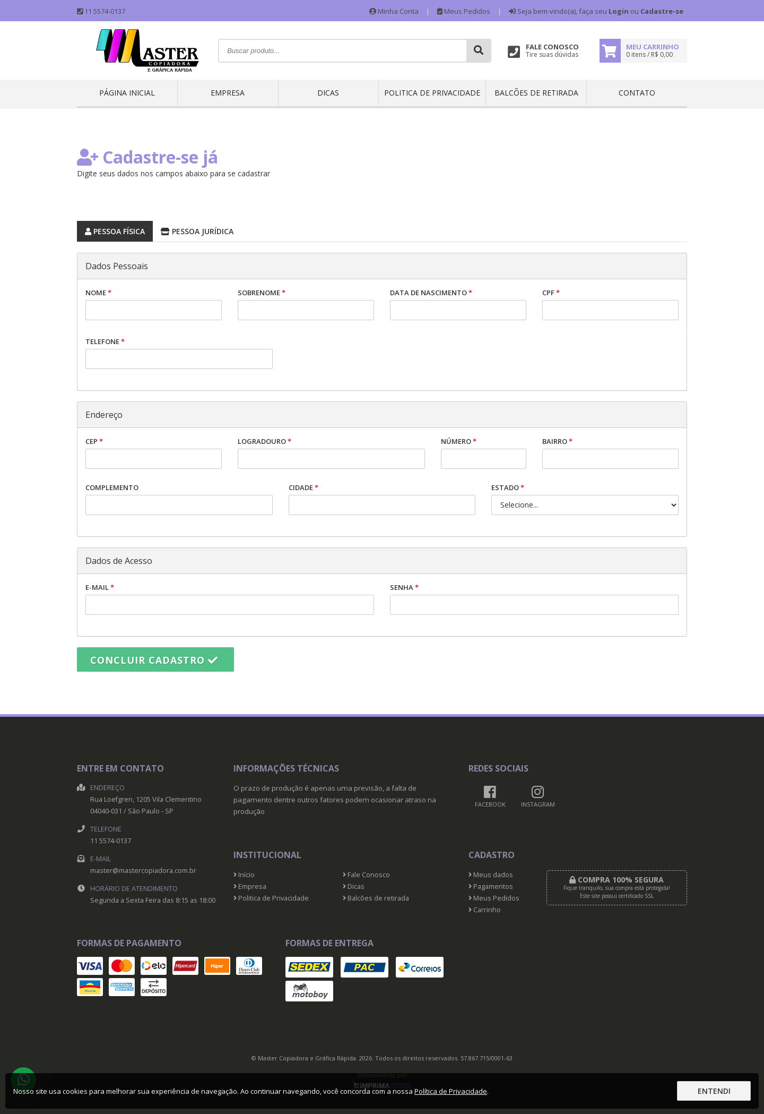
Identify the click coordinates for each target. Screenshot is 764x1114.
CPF (610, 304)
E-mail (229, 598)
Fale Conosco (366, 874)
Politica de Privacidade (432, 93)
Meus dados (490, 874)
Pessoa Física (111, 230)
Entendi (714, 1091)
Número (483, 452)
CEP (153, 452)
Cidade (382, 499)
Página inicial (127, 93)
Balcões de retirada (536, 93)
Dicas (328, 93)
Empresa (228, 93)
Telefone (179, 353)
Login (619, 11)
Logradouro (331, 452)
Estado (585, 499)
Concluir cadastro (154, 660)
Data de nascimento (458, 304)
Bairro (610, 452)
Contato (637, 93)
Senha (534, 598)
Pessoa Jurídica (193, 230)
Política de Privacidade (450, 1091)
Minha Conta (394, 11)
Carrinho (484, 909)
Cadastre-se (661, 11)
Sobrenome (306, 304)
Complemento (179, 499)
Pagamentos (490, 886)
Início (244, 874)
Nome (153, 304)
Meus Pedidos (463, 11)
